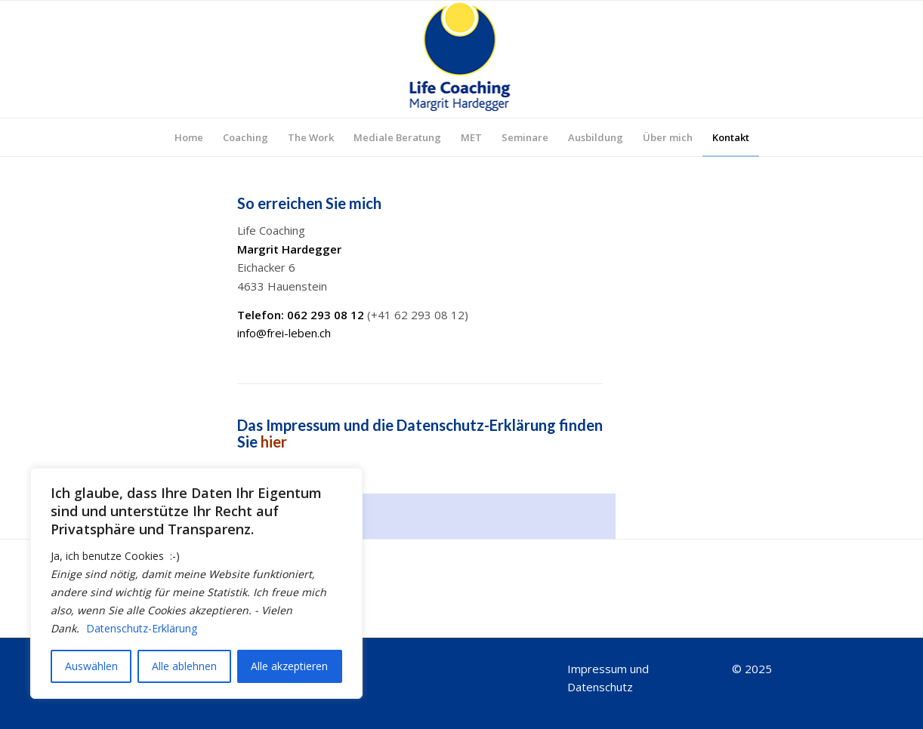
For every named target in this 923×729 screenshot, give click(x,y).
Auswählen (91, 666)
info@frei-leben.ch (284, 332)
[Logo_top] (461, 59)
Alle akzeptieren (289, 666)
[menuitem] (189, 137)
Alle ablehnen (184, 666)
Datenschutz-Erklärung (141, 628)
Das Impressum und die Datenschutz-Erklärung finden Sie (420, 433)
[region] (196, 583)
